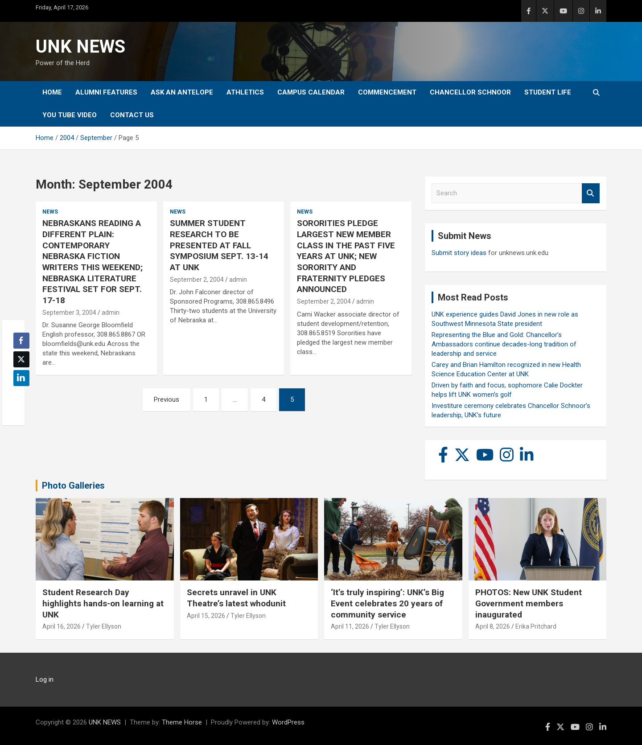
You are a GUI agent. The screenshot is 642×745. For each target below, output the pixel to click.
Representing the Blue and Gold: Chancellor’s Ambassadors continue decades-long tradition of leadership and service (504, 344)
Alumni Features (106, 92)
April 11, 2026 (350, 626)
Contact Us (132, 115)
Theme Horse (182, 722)
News (50, 212)
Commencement (387, 92)
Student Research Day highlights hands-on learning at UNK (103, 603)
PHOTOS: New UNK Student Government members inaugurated (528, 603)
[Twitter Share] (21, 359)
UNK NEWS (80, 46)
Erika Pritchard (535, 626)
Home (52, 92)
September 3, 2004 (69, 312)
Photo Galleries (73, 485)
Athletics (245, 92)
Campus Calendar (311, 92)
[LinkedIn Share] (21, 378)
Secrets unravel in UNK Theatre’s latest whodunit (236, 598)
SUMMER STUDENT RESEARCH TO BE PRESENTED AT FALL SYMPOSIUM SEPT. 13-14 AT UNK (219, 245)
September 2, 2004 (197, 279)
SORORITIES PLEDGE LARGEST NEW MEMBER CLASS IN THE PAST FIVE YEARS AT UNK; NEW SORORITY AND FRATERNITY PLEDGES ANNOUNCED (346, 256)
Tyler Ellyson (103, 626)
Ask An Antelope (182, 92)
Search (591, 193)
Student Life (547, 92)
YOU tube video (69, 115)
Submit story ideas (459, 253)
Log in (45, 679)
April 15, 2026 (206, 615)
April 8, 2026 (492, 626)
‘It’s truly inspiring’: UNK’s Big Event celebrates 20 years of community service (387, 603)
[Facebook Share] (21, 341)
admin (110, 312)
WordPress (288, 722)
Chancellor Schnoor (470, 92)
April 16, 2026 (61, 626)
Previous (166, 399)
